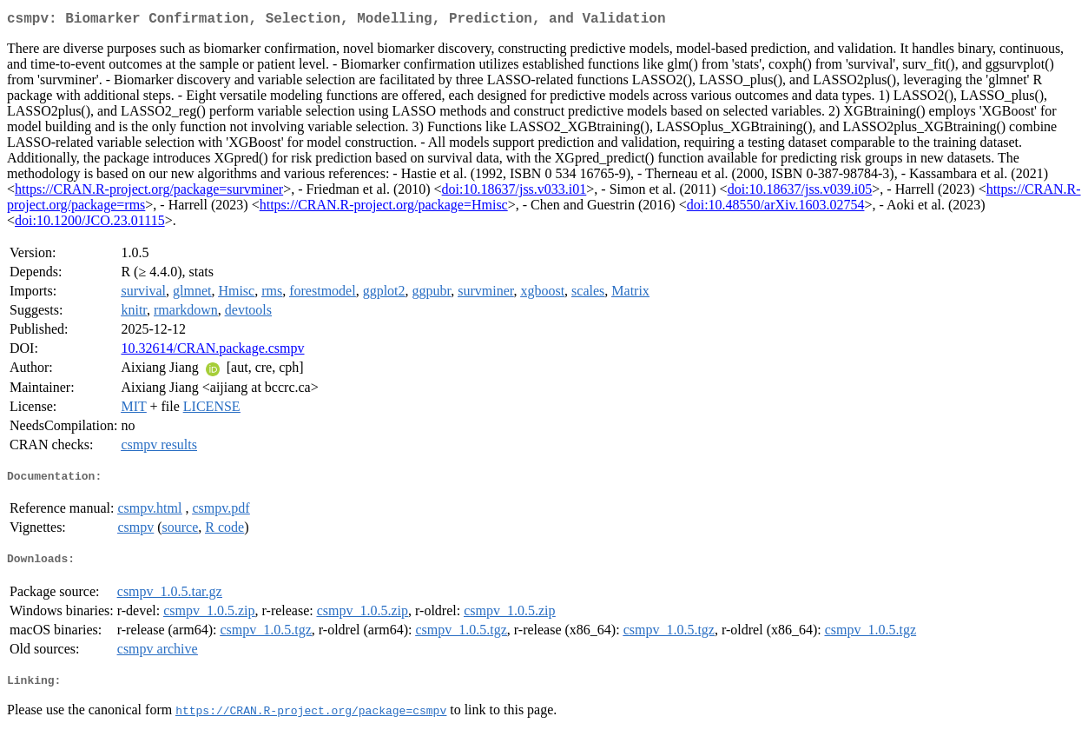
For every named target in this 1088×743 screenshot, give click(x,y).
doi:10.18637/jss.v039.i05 (800, 192)
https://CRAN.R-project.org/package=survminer (149, 192)
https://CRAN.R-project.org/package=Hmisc (384, 208)
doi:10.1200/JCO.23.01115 (90, 223)
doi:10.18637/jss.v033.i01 (514, 192)
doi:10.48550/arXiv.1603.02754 (776, 208)
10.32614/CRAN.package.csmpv (212, 351)
